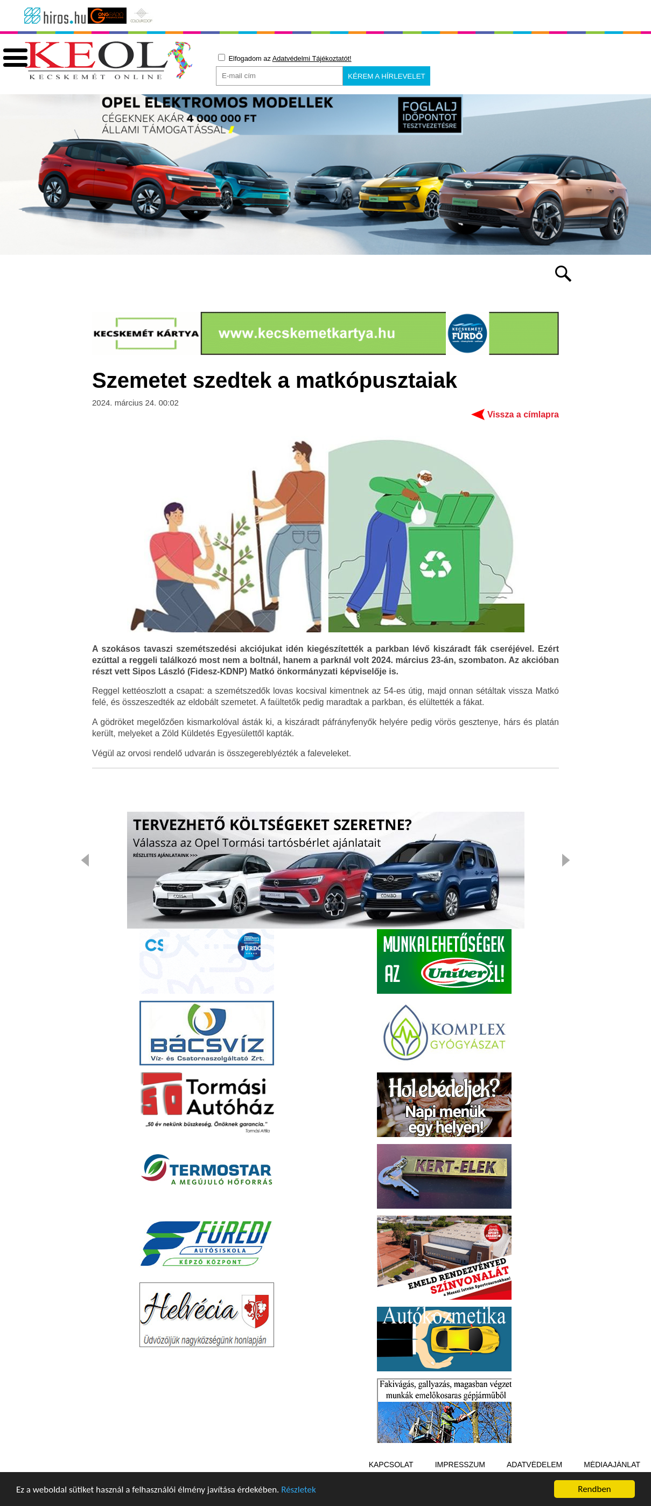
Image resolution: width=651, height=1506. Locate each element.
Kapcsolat (391, 1464)
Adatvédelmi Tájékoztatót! (312, 58)
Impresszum (460, 1464)
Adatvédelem (534, 1464)
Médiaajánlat (612, 1464)
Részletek (298, 1490)
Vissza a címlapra (523, 414)
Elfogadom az (285, 58)
